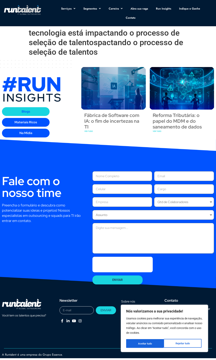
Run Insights (163, 9)
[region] (164, 329)
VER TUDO (88, 140)
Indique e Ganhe (189, 9)
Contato (130, 18)
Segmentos (92, 8)
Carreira (116, 8)
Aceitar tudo (184, 343)
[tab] (26, 120)
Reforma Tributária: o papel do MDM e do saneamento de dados (177, 130)
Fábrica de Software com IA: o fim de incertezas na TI (111, 130)
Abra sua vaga (139, 9)
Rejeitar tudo (145, 343)
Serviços (68, 8)
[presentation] (122, 273)
